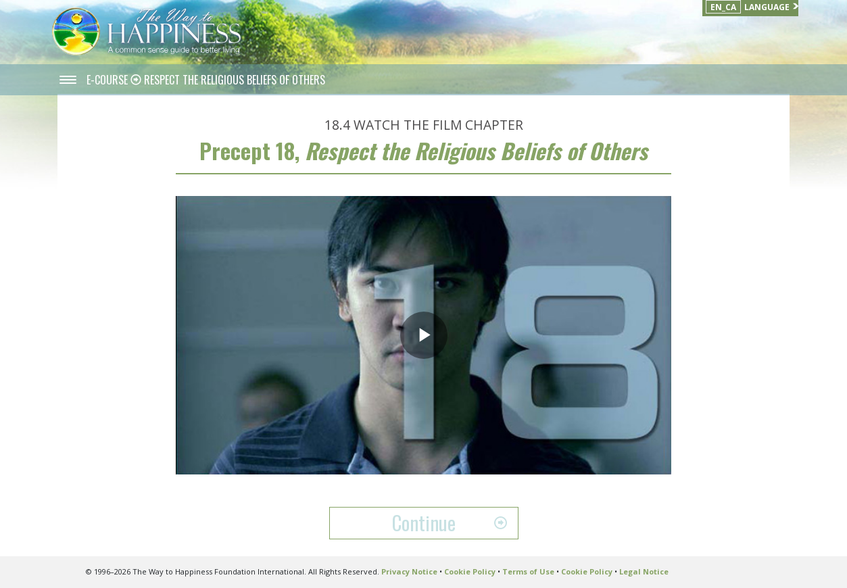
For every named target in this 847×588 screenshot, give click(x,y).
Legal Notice (644, 571)
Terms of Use (528, 571)
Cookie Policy (469, 571)
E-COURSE (108, 80)
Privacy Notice (409, 571)
